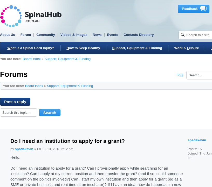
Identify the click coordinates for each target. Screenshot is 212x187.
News (97, 35)
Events (112, 35)
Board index (31, 59)
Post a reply (17, 102)
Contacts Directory (139, 35)
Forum (25, 35)
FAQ (179, 75)
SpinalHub (30, 16)
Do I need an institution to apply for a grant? (67, 141)
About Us (7, 35)
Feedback (194, 9)
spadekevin (24, 149)
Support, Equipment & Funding (68, 59)
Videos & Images (73, 35)
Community (45, 35)
